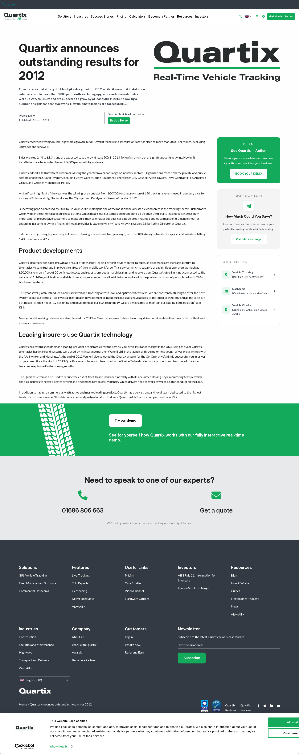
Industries (81, 16)
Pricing (121, 16)
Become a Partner (161, 16)
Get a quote (216, 504)
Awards (77, 652)
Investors (201, 16)
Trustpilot (8, 4)
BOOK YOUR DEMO (248, 173)
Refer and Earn (134, 652)
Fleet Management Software (37, 583)
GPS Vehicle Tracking (33, 575)
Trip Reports (80, 583)
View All (77, 606)
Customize (267, 733)
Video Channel (134, 591)
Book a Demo (119, 120)
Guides (235, 591)
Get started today (281, 16)
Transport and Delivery (34, 660)
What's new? (133, 644)
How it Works (240, 583)
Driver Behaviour (83, 598)
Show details (59, 746)
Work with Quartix (84, 644)
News (235, 606)
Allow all (267, 722)
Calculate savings (248, 239)
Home (23, 704)
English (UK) (249, 16)
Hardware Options (137, 598)
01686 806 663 (83, 504)
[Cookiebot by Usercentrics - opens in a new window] (24, 746)
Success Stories (102, 16)
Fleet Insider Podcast (245, 598)
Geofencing (79, 591)
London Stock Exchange (193, 588)
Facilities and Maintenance (36, 644)
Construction (27, 637)
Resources (184, 16)
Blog (234, 575)
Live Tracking (81, 575)
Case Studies (133, 583)
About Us (78, 637)
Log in (129, 637)
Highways (25, 652)
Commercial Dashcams (34, 591)
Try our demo (125, 420)
